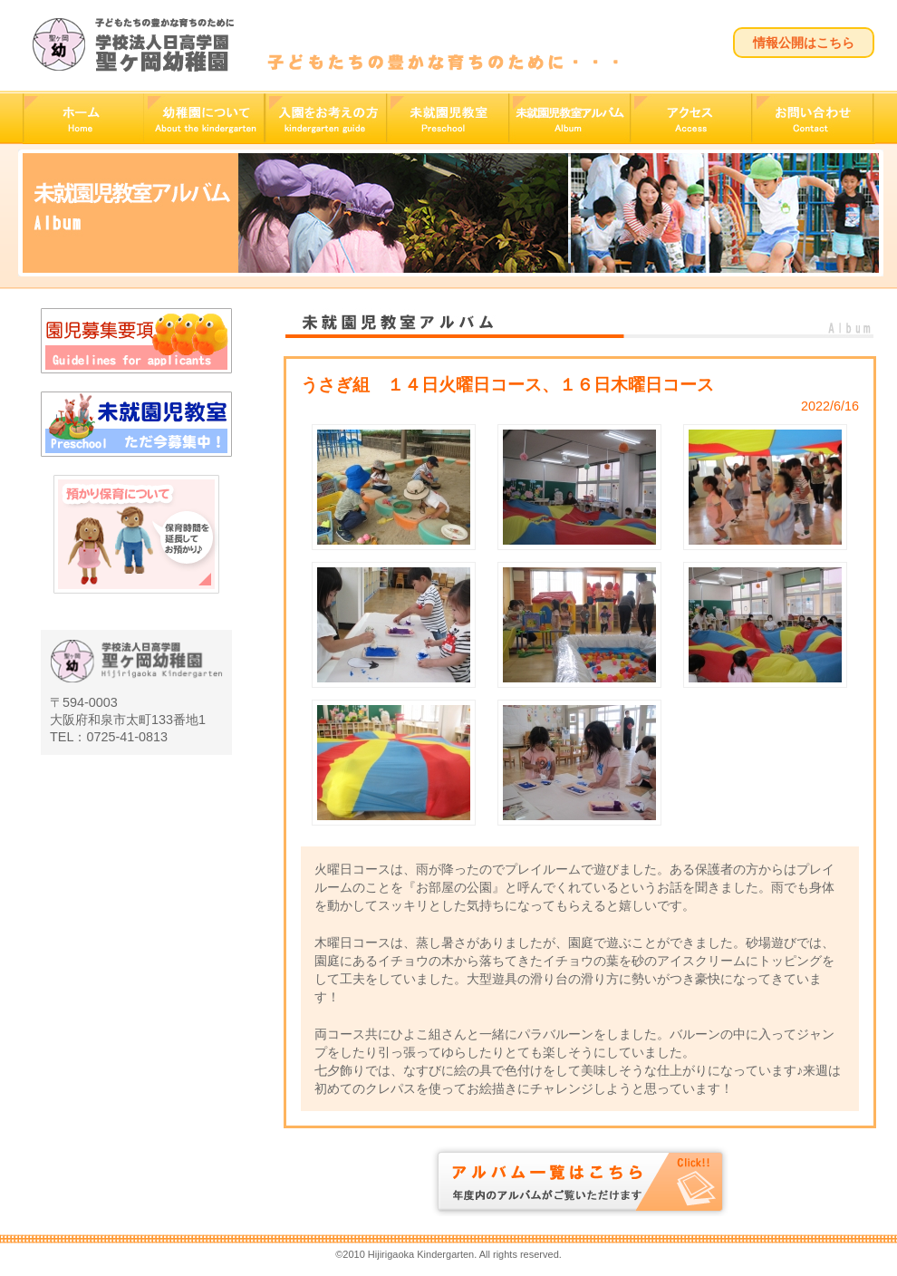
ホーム (83, 118)
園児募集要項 (136, 340)
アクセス (690, 118)
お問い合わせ (813, 118)
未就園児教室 (447, 118)
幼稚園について (204, 118)
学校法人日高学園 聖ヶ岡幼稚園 (133, 45)
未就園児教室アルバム (569, 118)
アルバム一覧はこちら (579, 1181)
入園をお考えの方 (325, 118)
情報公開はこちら (803, 42)
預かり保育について (136, 567)
